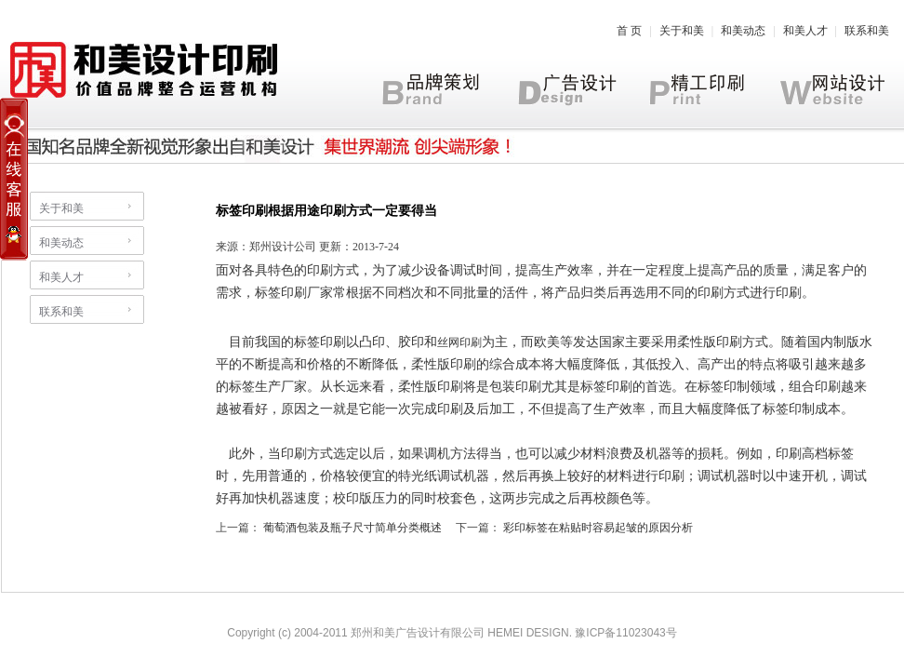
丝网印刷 (459, 342)
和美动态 (743, 30)
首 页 (629, 30)
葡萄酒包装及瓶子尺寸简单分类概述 (352, 527)
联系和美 (866, 30)
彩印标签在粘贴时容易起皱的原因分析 (598, 527)
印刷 (320, 270)
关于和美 (681, 30)
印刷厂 (300, 293)
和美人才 (805, 30)
